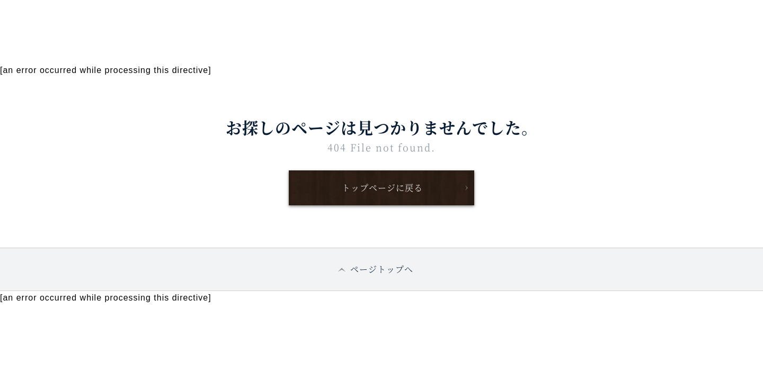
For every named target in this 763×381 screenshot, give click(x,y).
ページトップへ (381, 269)
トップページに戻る (382, 188)
